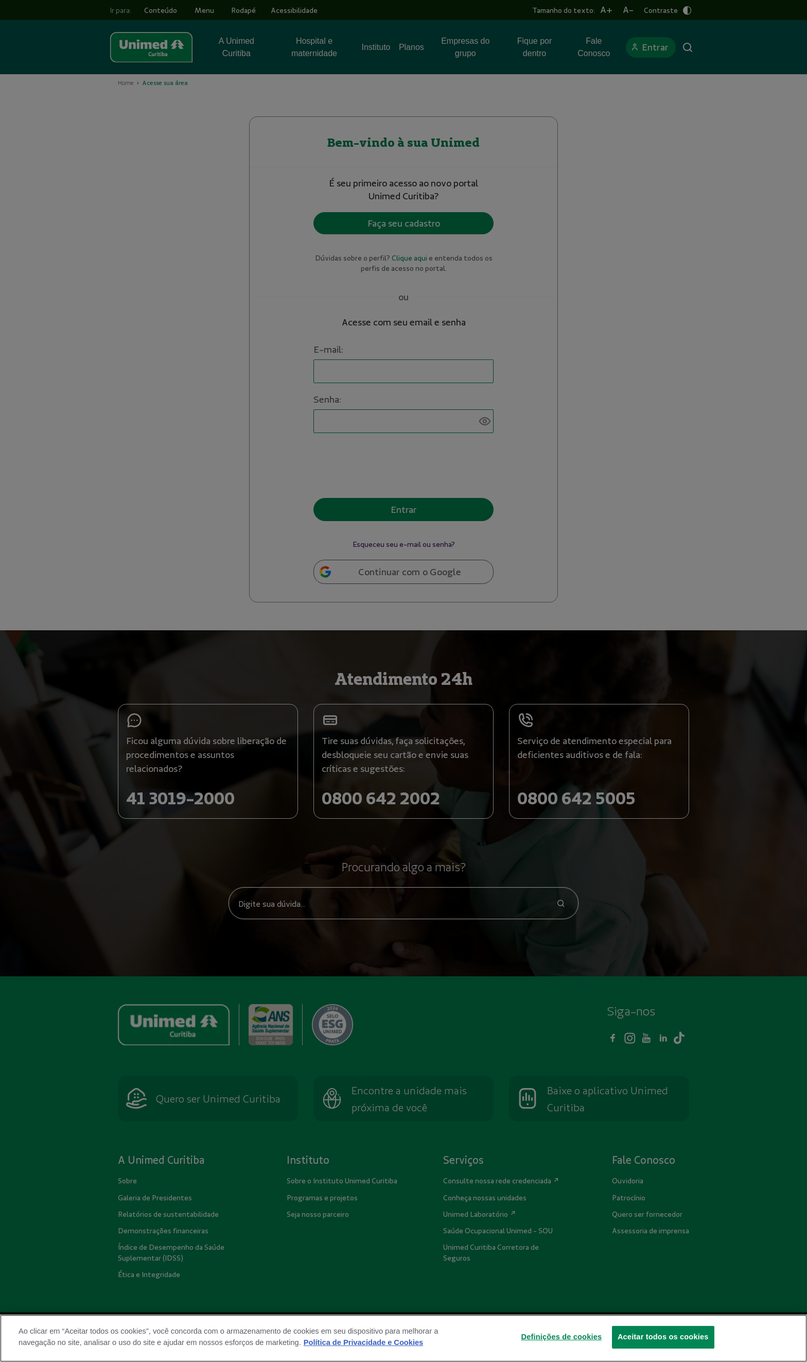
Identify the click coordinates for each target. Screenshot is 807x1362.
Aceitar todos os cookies (663, 1350)
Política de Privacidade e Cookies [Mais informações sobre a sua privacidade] (363, 1355)
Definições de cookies (561, 1350)
